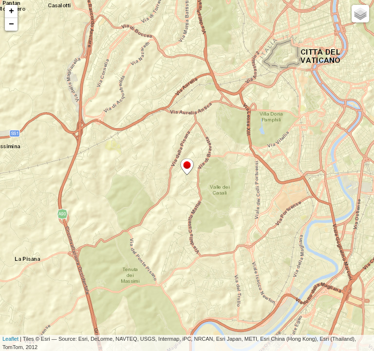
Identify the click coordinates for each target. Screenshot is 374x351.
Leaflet (10, 339)
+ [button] (11, 11)
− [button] (11, 24)
